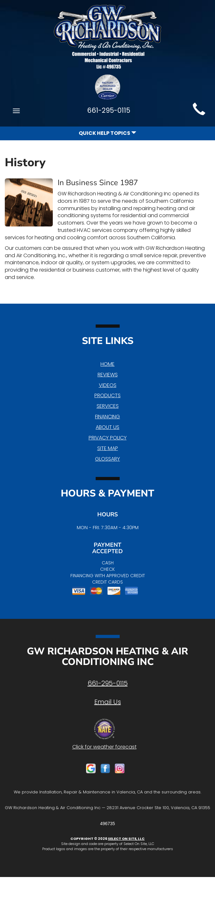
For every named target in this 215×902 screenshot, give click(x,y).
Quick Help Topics (107, 133)
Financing (107, 416)
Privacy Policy (108, 437)
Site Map (107, 448)
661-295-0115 (108, 683)
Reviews (108, 374)
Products (107, 395)
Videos (107, 385)
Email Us (107, 701)
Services (108, 406)
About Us (107, 427)
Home (107, 364)
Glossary (107, 459)
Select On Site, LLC (126, 838)
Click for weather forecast (104, 746)
